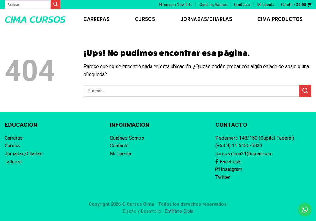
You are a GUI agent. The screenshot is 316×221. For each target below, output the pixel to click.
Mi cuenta (265, 4)
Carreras (97, 19)
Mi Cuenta (120, 154)
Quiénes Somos (213, 4)
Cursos (145, 19)
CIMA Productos (280, 19)
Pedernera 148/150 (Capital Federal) (254, 138)
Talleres (13, 162)
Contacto (242, 4)
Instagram (228, 169)
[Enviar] (305, 91)
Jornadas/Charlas (206, 19)
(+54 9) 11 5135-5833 (238, 146)
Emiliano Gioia (179, 211)
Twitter (222, 177)
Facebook (228, 162)
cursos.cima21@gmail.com (244, 154)
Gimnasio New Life (175, 4)
